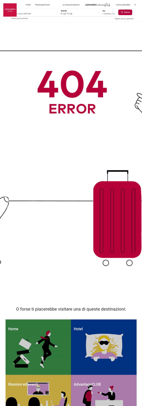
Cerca (125, 12)
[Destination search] (32, 14)
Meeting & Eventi (42, 5)
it (137, 5)
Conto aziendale (123, 5)
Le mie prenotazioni (71, 5)
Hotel (28, 5)
